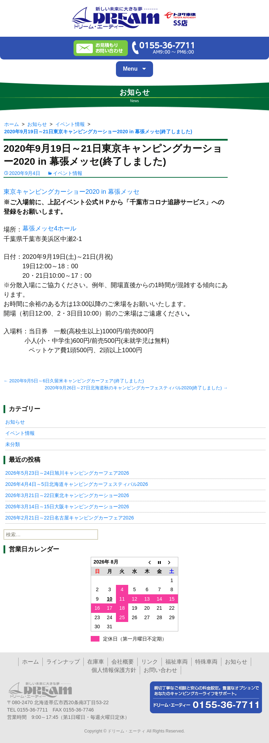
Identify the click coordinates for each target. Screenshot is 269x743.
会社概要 (122, 662)
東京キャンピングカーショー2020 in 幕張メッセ (71, 191)
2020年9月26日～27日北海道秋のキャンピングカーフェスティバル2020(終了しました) (136, 387)
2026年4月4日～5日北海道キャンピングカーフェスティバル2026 (76, 484)
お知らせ (15, 422)
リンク (149, 662)
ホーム (30, 662)
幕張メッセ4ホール (49, 228)
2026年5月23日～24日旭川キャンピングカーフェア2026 (67, 473)
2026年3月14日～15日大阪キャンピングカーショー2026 (67, 506)
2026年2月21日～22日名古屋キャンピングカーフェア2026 (69, 518)
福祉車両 (176, 662)
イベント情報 (67, 173)
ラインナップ (63, 662)
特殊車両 (206, 662)
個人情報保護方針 (113, 670)
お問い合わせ (160, 670)
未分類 (12, 444)
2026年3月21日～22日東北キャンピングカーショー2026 (67, 495)
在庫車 (95, 662)
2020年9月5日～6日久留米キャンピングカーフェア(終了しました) (74, 380)
